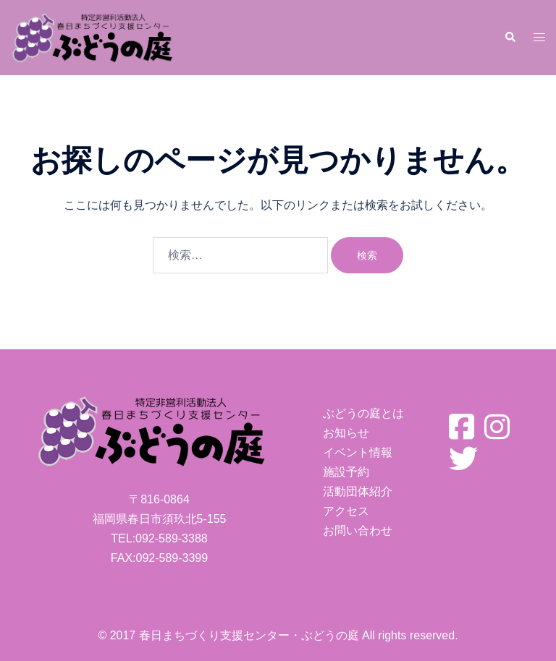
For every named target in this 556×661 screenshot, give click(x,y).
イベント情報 (357, 452)
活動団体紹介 (357, 491)
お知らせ (346, 433)
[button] (509, 37)
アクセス (346, 511)
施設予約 (346, 472)
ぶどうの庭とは (363, 413)
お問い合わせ (357, 530)
